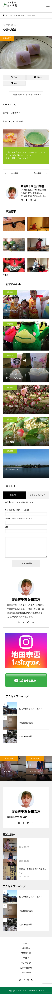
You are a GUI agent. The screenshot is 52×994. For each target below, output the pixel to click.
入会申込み (26, 972)
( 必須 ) (17, 510)
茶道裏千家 (26, 953)
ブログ (26, 958)
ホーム (26, 943)
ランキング (26, 963)
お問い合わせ (26, 968)
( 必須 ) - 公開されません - (18, 518)
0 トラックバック (37, 495)
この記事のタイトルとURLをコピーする (26, 95)
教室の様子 (7, 38)
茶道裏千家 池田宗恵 (26, 599)
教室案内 (26, 948)
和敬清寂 (10, 292)
